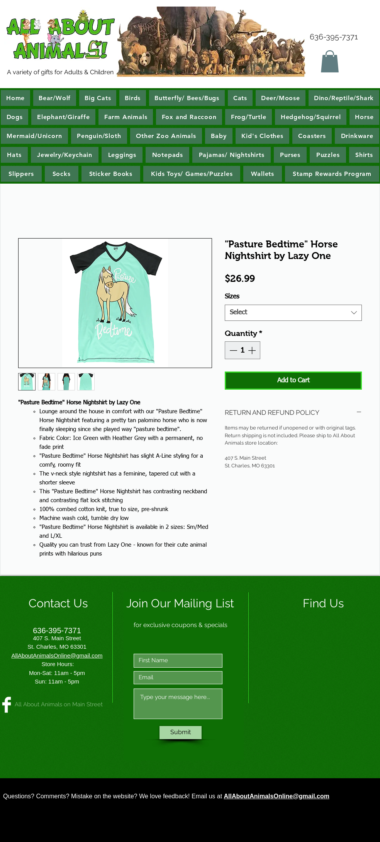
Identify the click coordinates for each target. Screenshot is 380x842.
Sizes (232, 296)
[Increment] (252, 350)
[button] (330, 61)
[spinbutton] (242, 350)
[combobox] (293, 313)
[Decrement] (232, 350)
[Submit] (180, 732)
